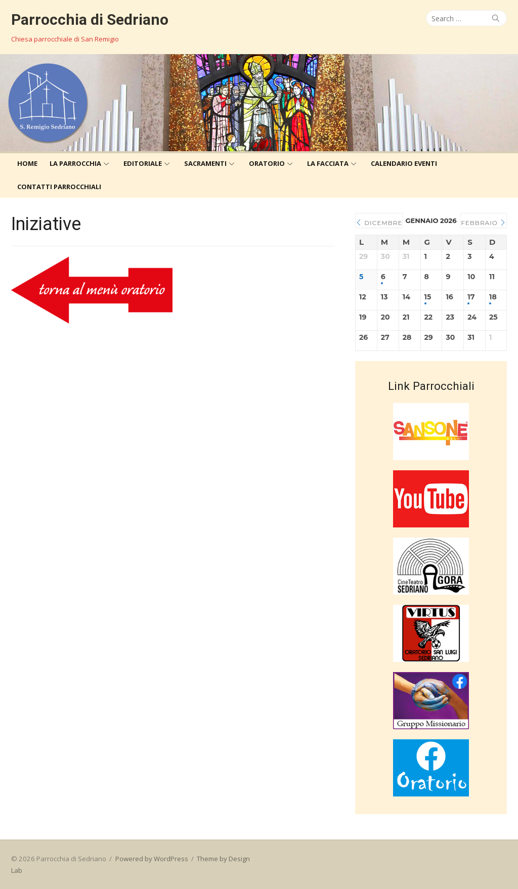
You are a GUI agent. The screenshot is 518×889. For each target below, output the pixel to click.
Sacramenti (205, 163)
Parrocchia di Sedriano (89, 19)
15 (427, 297)
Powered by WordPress (151, 858)
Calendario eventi (404, 163)
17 (470, 297)
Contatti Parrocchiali (59, 186)
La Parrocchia (75, 163)
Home (27, 163)
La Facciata (328, 163)
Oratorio (267, 163)
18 (493, 297)
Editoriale (142, 163)
